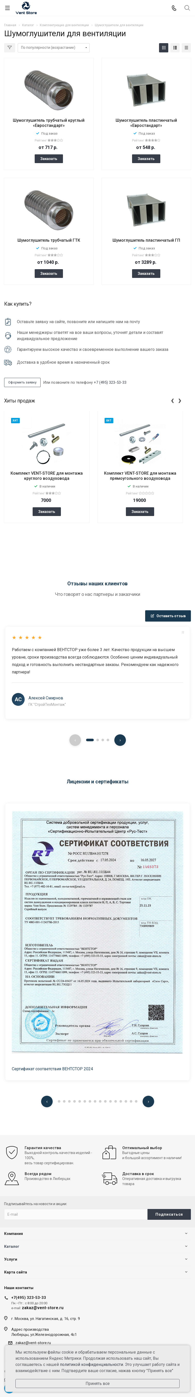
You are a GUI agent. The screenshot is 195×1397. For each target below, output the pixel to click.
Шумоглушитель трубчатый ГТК (48, 240)
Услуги (10, 1259)
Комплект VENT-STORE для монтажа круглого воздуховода (47, 476)
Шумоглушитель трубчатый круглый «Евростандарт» (49, 123)
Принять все (98, 1383)
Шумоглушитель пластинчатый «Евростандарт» (146, 123)
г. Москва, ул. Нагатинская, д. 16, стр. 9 (45, 1318)
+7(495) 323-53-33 (28, 1297)
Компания (13, 1233)
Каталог (11, 1246)
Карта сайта (15, 1272)
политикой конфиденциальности (91, 1364)
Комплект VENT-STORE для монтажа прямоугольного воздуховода (140, 476)
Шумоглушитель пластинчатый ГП (146, 240)
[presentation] (172, 400)
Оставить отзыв (168, 616)
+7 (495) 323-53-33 (110, 382)
